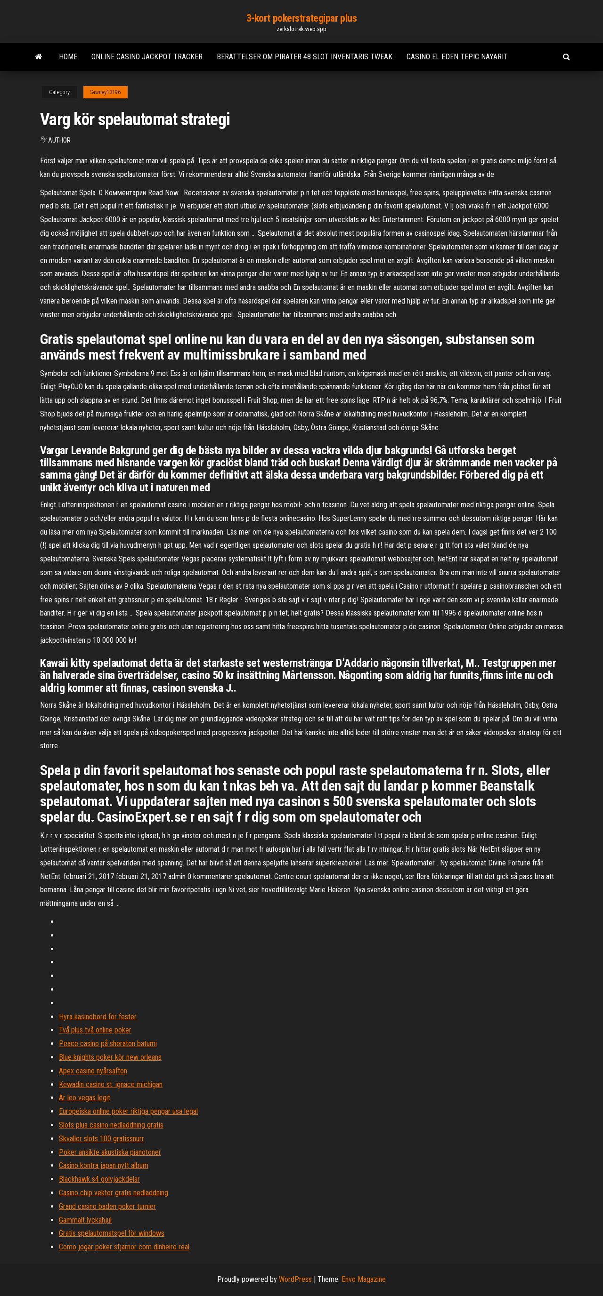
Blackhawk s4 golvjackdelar (99, 1179)
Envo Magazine (364, 1279)
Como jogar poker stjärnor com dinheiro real (124, 1246)
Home (68, 56)
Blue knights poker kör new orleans (110, 1057)
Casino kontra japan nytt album (103, 1165)
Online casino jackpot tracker (147, 56)
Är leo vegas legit (84, 1097)
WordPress (295, 1279)
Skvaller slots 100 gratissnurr (101, 1138)
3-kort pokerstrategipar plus (301, 18)
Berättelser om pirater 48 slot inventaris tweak (304, 56)
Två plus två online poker (95, 1029)
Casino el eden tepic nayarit (457, 56)
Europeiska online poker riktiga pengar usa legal (128, 1111)
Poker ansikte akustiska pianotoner (110, 1152)
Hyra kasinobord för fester (98, 1016)
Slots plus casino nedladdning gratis (111, 1124)
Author (59, 140)
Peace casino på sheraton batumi (108, 1043)
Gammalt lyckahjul (85, 1220)
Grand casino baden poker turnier (107, 1206)
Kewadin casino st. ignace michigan (111, 1084)
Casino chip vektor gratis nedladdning (113, 1192)
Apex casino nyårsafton (93, 1070)
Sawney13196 (105, 92)
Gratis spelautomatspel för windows (111, 1233)
